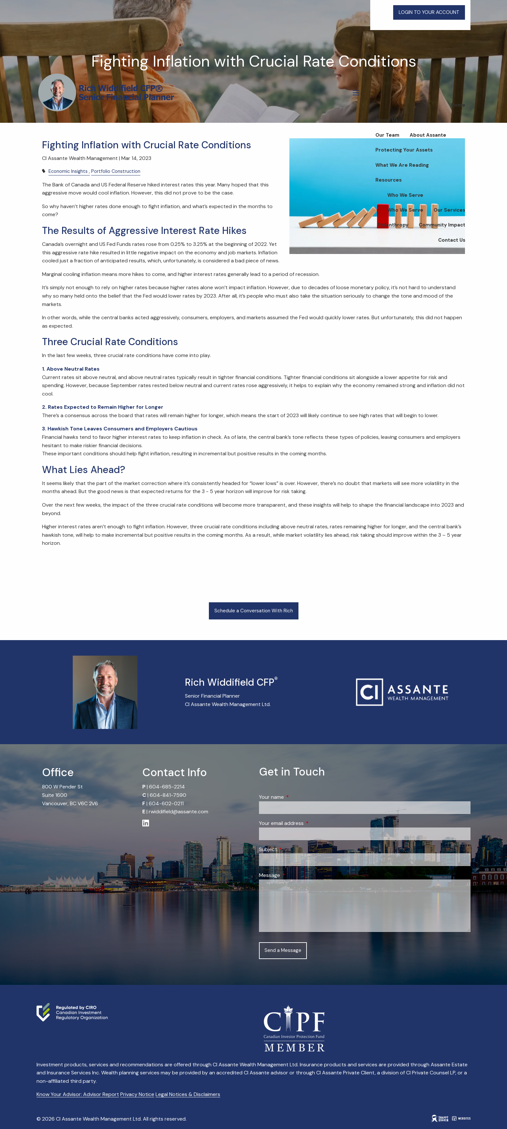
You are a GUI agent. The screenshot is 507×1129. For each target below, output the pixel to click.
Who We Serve (405, 195)
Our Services (449, 210)
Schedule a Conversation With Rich (253, 610)
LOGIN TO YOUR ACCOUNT (429, 12)
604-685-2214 (167, 786)
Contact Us (451, 240)
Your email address (306, 823)
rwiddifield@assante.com (178, 811)
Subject (293, 849)
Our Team (387, 135)
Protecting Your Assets (404, 150)
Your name (296, 797)
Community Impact (442, 225)
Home (458, 105)
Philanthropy (392, 225)
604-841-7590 (168, 795)
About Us (386, 120)
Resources (388, 180)
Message (294, 875)
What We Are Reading (402, 165)
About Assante (428, 135)
